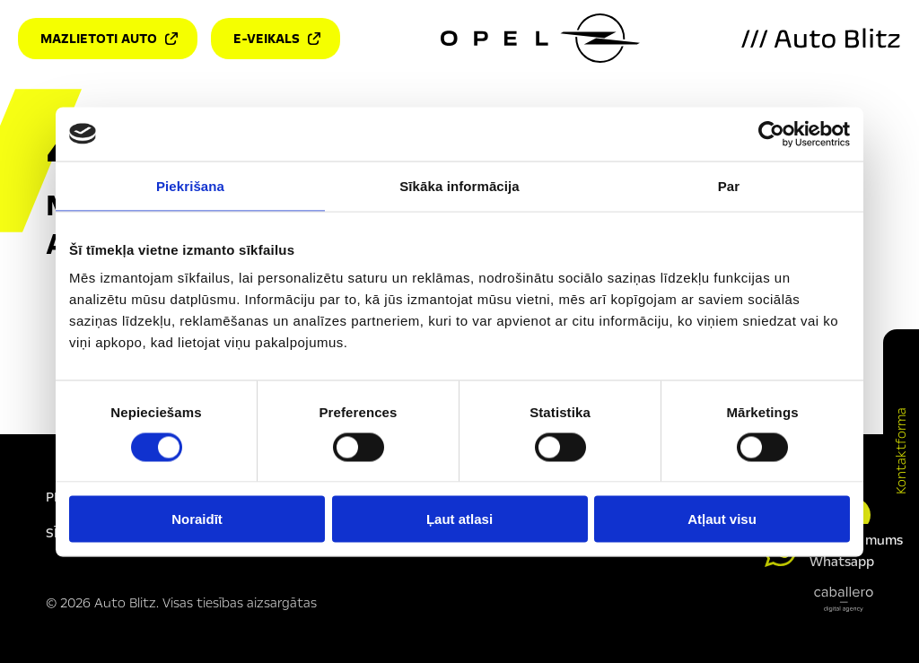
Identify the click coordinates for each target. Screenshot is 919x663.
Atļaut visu (722, 519)
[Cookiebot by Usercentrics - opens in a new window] (771, 133)
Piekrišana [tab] (190, 185)
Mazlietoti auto (109, 39)
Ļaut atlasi (459, 519)
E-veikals (276, 39)
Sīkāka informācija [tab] (459, 185)
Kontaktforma (901, 450)
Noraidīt (197, 519)
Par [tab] (729, 185)
